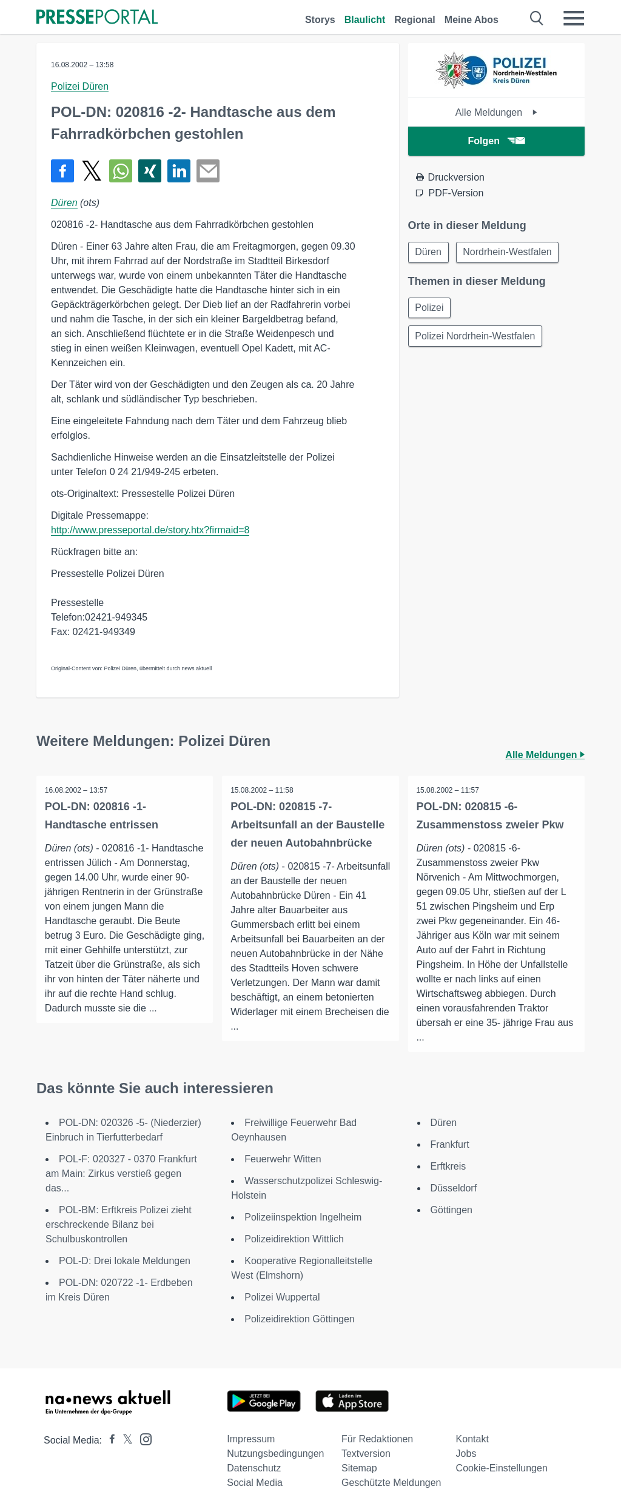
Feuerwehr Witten (282, 1159)
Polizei (430, 309)
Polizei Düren (80, 86)
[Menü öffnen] (574, 18)
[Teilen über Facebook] (62, 170)
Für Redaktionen (377, 1439)
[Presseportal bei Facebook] (108, 1440)
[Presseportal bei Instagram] (142, 1438)
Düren (64, 203)
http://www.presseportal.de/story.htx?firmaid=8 (150, 530)
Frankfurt (450, 1144)
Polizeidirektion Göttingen (299, 1319)
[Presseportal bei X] (124, 1440)
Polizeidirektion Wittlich (294, 1239)
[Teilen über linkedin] (178, 170)
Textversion (366, 1453)
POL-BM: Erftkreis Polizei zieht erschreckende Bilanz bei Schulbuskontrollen (118, 1224)
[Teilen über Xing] (149, 170)
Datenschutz (254, 1468)
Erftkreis (448, 1166)
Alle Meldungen (496, 112)
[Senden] (208, 170)
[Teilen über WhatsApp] (120, 170)
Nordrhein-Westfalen (509, 252)
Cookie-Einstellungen (502, 1468)
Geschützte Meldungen (391, 1482)
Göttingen (451, 1210)
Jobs (466, 1453)
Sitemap (359, 1468)
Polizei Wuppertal (282, 1297)
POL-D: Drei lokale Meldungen (124, 1261)
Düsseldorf (454, 1188)
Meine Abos (471, 20)
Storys (320, 20)
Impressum (251, 1439)
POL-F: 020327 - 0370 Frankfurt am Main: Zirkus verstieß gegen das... (121, 1173)
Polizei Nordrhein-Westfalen (476, 338)
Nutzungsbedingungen (275, 1453)
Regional (414, 20)
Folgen (496, 141)
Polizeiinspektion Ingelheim (302, 1217)
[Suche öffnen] (537, 18)
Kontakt (472, 1439)
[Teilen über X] (91, 170)
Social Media (255, 1482)
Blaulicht (365, 20)
